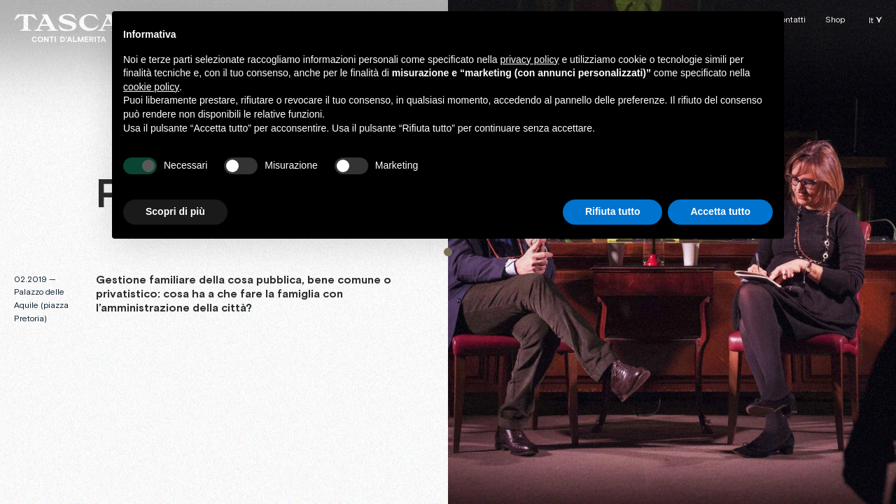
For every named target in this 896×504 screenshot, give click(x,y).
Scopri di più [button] (175, 211)
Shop (835, 20)
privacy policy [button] (529, 59)
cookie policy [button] (151, 86)
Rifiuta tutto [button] (612, 211)
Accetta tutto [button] (720, 211)
